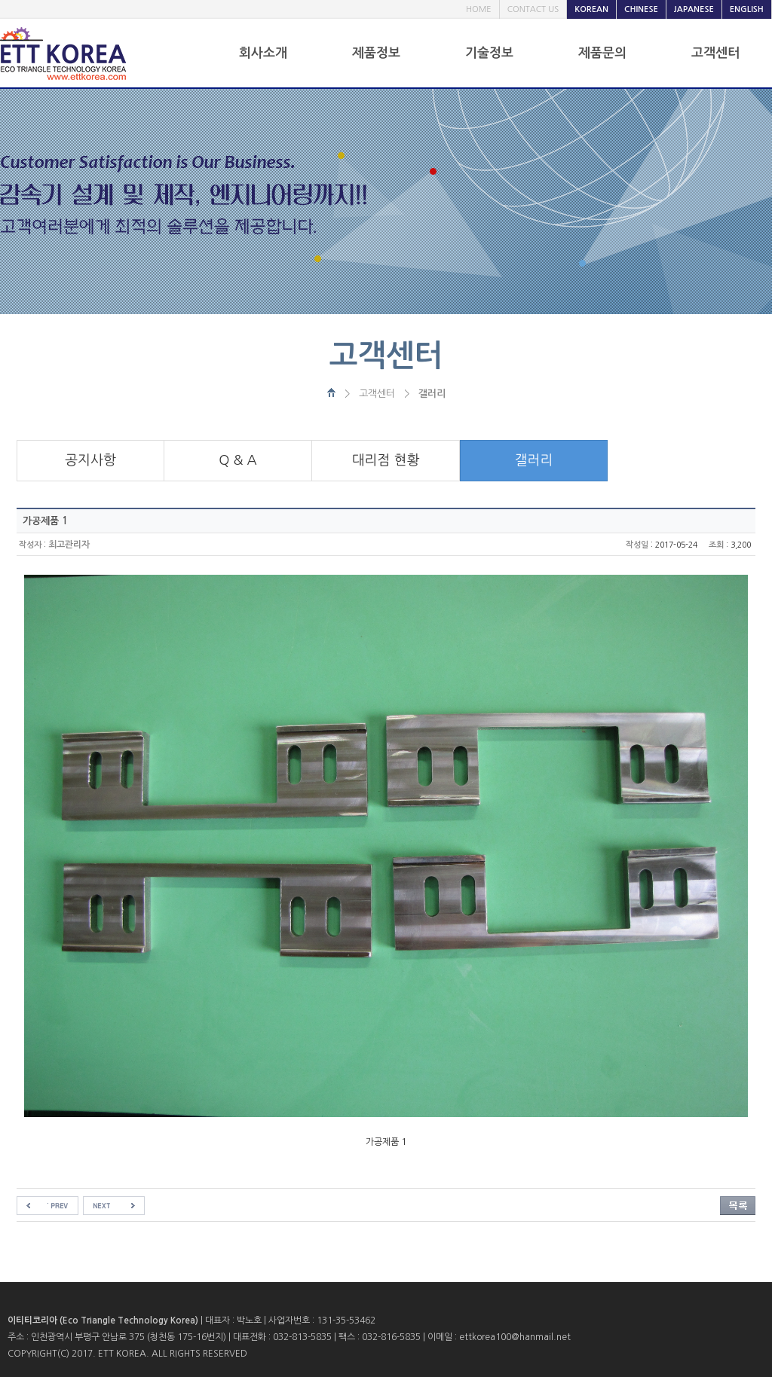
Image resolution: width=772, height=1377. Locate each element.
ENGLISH (747, 9)
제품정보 (376, 53)
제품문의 (602, 53)
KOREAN (591, 9)
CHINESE (641, 9)
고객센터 (715, 53)
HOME (479, 9)
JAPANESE (694, 9)
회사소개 (263, 53)
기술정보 (489, 53)
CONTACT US (533, 9)
